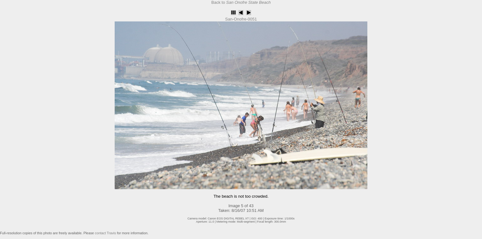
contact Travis (105, 233)
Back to (241, 2)
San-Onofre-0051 (241, 19)
